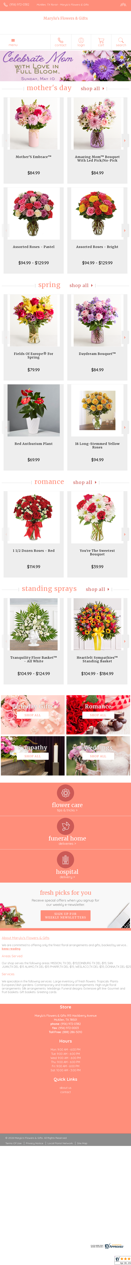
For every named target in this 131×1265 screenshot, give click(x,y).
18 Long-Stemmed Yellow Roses (97, 445)
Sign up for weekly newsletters (65, 915)
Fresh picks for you (65, 898)
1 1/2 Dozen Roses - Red (34, 551)
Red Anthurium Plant (34, 444)
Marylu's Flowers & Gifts (65, 18)
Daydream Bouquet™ (97, 354)
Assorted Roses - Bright (97, 247)
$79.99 (34, 369)
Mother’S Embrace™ (34, 157)
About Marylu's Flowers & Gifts (25, 938)
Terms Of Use (13, 1143)
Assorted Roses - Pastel (34, 247)
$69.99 (34, 459)
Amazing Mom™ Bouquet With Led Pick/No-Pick (97, 158)
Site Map (82, 1143)
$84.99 (34, 172)
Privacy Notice (34, 1143)
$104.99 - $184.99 (97, 673)
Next (125, 140)
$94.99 (97, 459)
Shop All (90, 88)
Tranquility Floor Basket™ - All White (33, 659)
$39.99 (97, 566)
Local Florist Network (60, 1143)
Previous (5, 140)
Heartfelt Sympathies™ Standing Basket (97, 659)
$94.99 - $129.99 (33, 262)
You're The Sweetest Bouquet (97, 552)
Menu (13, 45)
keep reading (11, 948)
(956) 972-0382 (19, 4)
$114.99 (33, 566)
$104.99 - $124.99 (34, 673)
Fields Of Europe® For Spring (33, 355)
